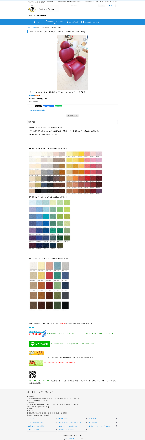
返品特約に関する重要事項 (37, 110)
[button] (109, 22)
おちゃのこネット (69, 439)
